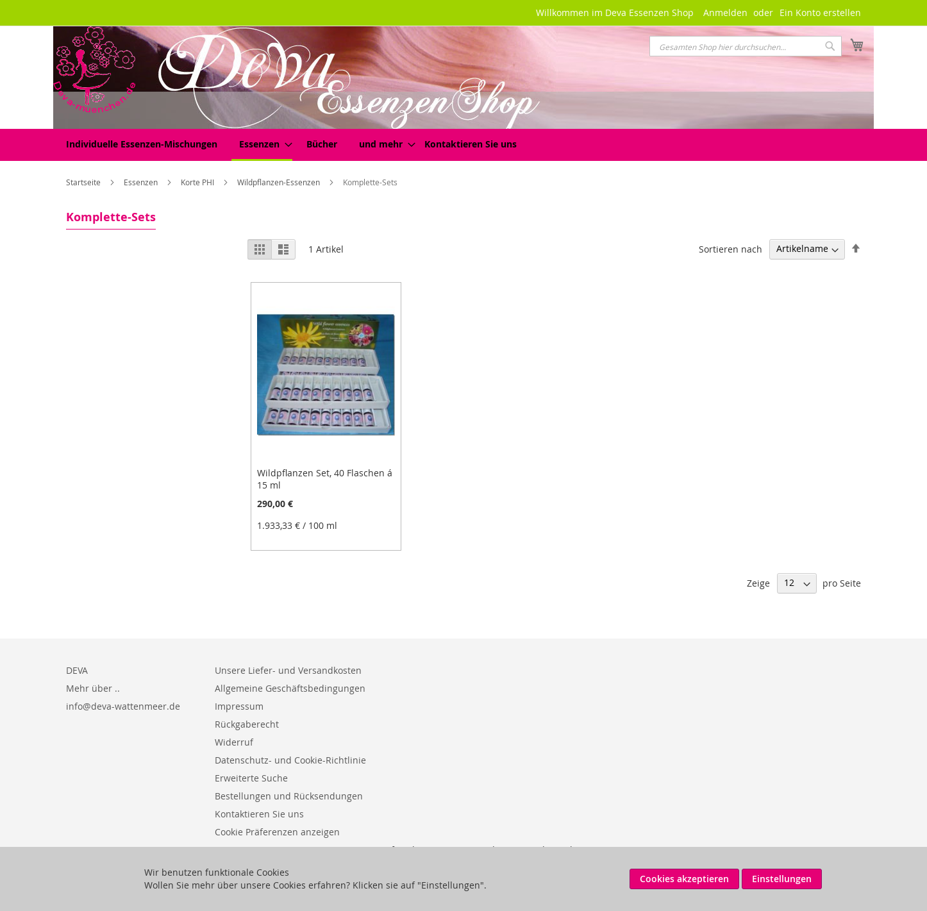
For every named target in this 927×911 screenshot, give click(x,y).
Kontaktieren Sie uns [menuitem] (470, 144)
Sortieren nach (730, 248)
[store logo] (94, 69)
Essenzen (142, 182)
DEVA (77, 670)
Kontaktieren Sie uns (259, 814)
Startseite (84, 182)
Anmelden (725, 12)
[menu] (463, 145)
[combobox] (745, 46)
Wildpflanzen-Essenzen (279, 182)
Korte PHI (198, 182)
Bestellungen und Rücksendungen (289, 796)
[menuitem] (141, 144)
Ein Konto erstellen (820, 12)
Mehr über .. (93, 688)
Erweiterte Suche (251, 778)
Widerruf (234, 742)
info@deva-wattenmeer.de (123, 706)
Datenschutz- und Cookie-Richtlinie (290, 760)
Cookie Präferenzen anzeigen (277, 832)
